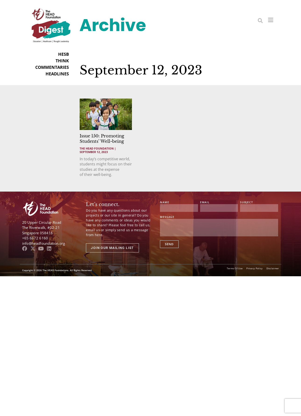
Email (205, 202)
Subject (246, 202)
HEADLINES (57, 74)
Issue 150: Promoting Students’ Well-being (102, 138)
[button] (260, 20)
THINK (62, 60)
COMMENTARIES (52, 67)
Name (164, 202)
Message (167, 217)
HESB (63, 54)
